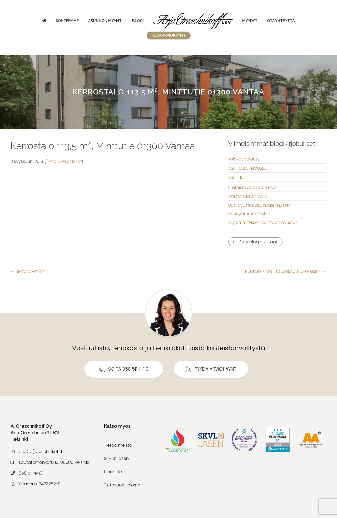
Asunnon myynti (105, 21)
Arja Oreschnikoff (66, 161)
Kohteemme (67, 21)
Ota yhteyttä (281, 21)
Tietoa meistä (118, 445)
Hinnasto (113, 472)
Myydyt (249, 21)
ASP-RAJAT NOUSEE (247, 168)
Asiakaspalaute (244, 159)
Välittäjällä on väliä (247, 196)
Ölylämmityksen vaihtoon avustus (263, 222)
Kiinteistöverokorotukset (252, 187)
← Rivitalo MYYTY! (28, 272)
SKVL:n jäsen (116, 459)
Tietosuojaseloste (122, 485)
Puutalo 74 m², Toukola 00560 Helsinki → (285, 272)
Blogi (138, 21)
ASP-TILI (235, 177)
